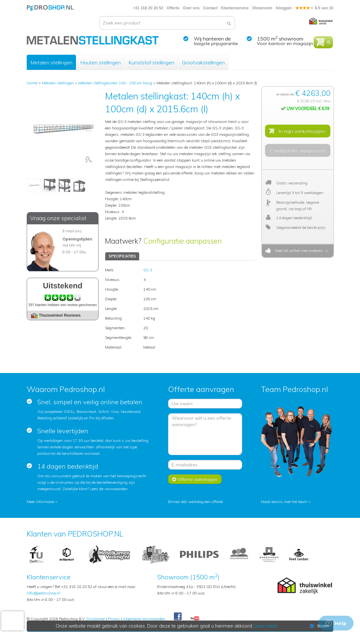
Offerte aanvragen (194, 479)
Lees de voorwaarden (109, 488)
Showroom (262, 8)
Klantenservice (235, 8)
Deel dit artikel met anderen (298, 250)
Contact (210, 8)
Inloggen (284, 8)
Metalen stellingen (51, 62)
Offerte (173, 8)
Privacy (114, 618)
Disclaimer (95, 618)
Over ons (191, 8)
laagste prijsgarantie (216, 43)
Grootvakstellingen (203, 62)
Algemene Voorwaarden (144, 618)
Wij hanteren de (212, 38)
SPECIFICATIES (122, 256)
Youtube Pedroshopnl (194, 618)
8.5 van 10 (314, 8)
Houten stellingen (100, 62)
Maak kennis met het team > (286, 501)
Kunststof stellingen (151, 62)
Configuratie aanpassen (182, 241)
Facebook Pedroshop (178, 616)
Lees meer (266, 626)
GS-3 (147, 269)
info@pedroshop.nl (43, 593)
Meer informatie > (42, 501)
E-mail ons (72, 231)
